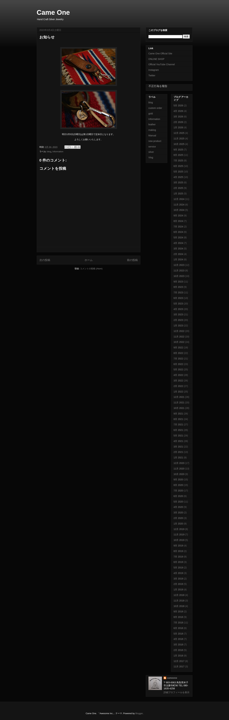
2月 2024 (178, 254)
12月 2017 (179, 661)
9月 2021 (178, 413)
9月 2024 (178, 215)
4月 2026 (178, 111)
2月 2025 (178, 188)
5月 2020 (178, 501)
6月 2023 (178, 298)
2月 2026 (178, 122)
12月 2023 (179, 265)
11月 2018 (179, 600)
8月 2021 (178, 419)
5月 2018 (178, 633)
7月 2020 (178, 490)
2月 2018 (178, 650)
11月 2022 (179, 336)
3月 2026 (178, 116)
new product (154, 141)
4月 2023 (178, 309)
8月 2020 (178, 485)
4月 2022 (178, 375)
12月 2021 (179, 397)
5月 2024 (178, 237)
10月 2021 (179, 408)
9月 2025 (178, 149)
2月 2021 (178, 452)
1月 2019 (178, 589)
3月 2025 (178, 182)
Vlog (150, 157)
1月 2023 (178, 325)
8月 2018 (178, 617)
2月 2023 (178, 320)
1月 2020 (178, 523)
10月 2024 (179, 210)
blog (49, 151)
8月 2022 (178, 353)
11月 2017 (179, 666)
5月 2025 (178, 171)
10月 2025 (179, 144)
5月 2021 (178, 435)
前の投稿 (132, 260)
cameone (172, 678)
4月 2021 (178, 441)
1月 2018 (178, 655)
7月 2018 (178, 622)
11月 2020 (179, 468)
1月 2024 (178, 259)
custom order (155, 108)
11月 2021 (179, 402)
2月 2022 (178, 386)
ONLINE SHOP (156, 59)
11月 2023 (179, 270)
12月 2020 (179, 463)
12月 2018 (179, 595)
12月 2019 (179, 529)
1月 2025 (178, 193)
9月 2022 (178, 347)
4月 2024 (178, 243)
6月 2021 (178, 430)
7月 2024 (178, 226)
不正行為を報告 (157, 86)
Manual (152, 135)
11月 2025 (179, 138)
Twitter (151, 75)
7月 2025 (178, 160)
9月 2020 (178, 479)
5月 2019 (178, 567)
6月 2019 (178, 562)
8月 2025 (178, 155)
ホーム (89, 260)
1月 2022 (178, 391)
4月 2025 (178, 177)
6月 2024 (178, 232)
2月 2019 (178, 584)
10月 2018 (179, 606)
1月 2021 (178, 457)
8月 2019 (178, 551)
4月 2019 (178, 573)
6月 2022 (178, 364)
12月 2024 (179, 199)
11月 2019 (179, 534)
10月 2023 (179, 276)
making (152, 130)
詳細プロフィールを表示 (176, 692)
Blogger (139, 713)
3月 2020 (178, 512)
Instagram (153, 70)
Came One (53, 12)
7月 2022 (178, 358)
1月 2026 (178, 127)
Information (58, 151)
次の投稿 (44, 260)
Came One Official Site (160, 53)
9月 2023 (178, 281)
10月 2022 (179, 342)
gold (150, 113)
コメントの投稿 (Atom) (91, 268)
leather (152, 124)
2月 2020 (178, 518)
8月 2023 (178, 287)
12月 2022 (179, 331)
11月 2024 (179, 204)
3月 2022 (178, 380)
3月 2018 (178, 644)
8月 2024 (178, 221)
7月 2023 (178, 292)
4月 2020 (178, 507)
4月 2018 (178, 639)
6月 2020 (178, 496)
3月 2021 (178, 446)
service (152, 146)
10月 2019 (179, 540)
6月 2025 (178, 166)
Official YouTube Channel (161, 64)
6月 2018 (178, 628)
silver (151, 152)
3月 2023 (178, 314)
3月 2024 (178, 248)
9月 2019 (178, 545)
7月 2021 (178, 424)
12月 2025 (179, 133)
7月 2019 (178, 556)
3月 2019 (178, 578)
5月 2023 (178, 303)
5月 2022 (178, 369)
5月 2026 (178, 105)
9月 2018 (178, 611)
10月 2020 (179, 474)
